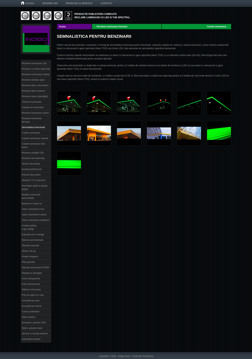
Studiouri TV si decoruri (34, 180)
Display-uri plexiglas (32, 273)
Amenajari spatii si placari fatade (35, 187)
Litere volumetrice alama (34, 214)
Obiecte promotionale (32, 240)
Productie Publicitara (142, 356)
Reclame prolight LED (33, 152)
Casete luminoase (31, 132)
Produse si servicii (79, 3)
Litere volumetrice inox (33, 209)
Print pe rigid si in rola (33, 295)
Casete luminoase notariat (35, 138)
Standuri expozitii (30, 245)
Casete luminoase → (218, 26)
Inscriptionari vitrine (31, 306)
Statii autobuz (29, 317)
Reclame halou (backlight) (35, 96)
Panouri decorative (31, 174)
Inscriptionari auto (31, 300)
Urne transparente (31, 278)
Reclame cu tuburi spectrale (36, 69)
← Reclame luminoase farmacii (110, 26)
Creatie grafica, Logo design (29, 227)
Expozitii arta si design (33, 234)
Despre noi (50, 3)
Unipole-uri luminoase (33, 107)
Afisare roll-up (29, 251)
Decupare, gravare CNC (34, 322)
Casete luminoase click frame (33, 145)
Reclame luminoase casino (35, 113)
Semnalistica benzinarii (33, 127)
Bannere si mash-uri (32, 203)
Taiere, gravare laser (32, 328)
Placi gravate (28, 262)
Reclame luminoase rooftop (35, 74)
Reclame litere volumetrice (35, 85)
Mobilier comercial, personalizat (31, 196)
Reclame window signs (33, 80)
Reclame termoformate (33, 158)
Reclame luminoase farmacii (32, 120)
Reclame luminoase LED (34, 63)
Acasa (30, 3)
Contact (106, 3)
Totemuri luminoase (32, 102)
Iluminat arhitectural (32, 169)
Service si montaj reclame (35, 333)
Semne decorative (31, 163)
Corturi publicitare (31, 311)
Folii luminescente (31, 284)
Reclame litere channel (33, 91)
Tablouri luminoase (31, 289)
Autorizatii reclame (31, 339)
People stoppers (30, 256)
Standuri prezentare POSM (35, 267)
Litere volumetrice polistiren (35, 220)
